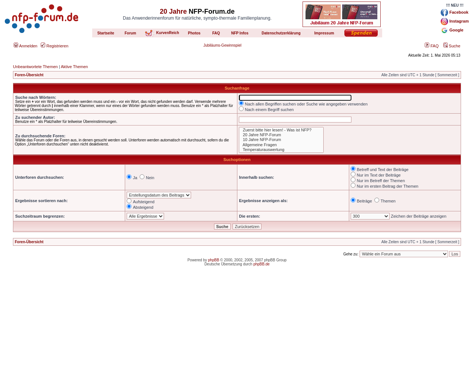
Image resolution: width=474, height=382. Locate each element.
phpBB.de (261, 264)
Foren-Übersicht (29, 75)
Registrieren (54, 46)
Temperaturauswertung (281, 149)
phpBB (213, 260)
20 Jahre (173, 11)
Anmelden (25, 46)
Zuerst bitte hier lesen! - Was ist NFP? (281, 130)
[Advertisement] (237, 330)
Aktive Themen (74, 66)
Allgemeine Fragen (281, 145)
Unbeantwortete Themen (35, 66)
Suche (451, 46)
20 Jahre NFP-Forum (281, 135)
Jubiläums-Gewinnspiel (222, 45)
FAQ (431, 46)
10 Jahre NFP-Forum (281, 139)
